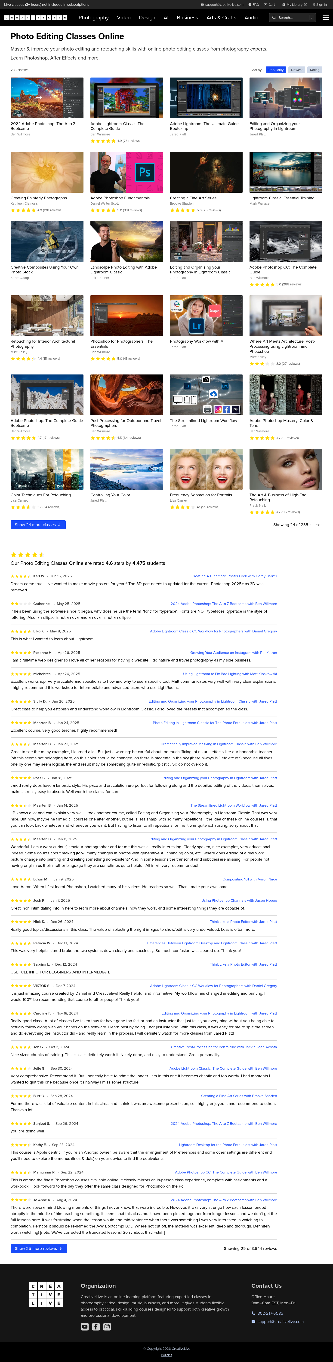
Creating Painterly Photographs (39, 198)
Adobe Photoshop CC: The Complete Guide (283, 269)
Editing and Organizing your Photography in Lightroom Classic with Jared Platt (213, 701)
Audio (251, 17)
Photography (94, 17)
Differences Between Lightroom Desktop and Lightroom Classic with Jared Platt (212, 943)
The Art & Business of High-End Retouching (278, 497)
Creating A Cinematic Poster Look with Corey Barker (234, 576)
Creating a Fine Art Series (193, 198)
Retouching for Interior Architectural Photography (43, 343)
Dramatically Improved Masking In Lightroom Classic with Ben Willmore (219, 744)
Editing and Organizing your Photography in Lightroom (275, 126)
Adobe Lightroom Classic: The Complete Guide (117, 126)
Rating (315, 69)
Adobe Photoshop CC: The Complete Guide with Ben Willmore (226, 1172)
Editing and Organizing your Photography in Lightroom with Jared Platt (219, 778)
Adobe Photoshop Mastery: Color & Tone (281, 423)
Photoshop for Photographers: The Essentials (121, 343)
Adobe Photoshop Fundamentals (120, 198)
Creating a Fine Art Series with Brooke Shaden (239, 1096)
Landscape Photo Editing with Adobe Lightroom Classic (123, 269)
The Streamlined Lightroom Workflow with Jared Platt (234, 805)
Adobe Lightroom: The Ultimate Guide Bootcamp (204, 126)
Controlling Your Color (110, 495)
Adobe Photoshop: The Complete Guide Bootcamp (47, 423)
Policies (166, 1355)
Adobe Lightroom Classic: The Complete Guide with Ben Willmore (223, 1068)
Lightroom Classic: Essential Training (282, 198)
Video (124, 17)
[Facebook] (96, 1327)
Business (187, 17)
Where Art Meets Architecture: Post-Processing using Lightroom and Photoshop (282, 346)
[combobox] (292, 17)
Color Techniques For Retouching (41, 495)
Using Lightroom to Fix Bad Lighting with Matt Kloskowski (230, 674)
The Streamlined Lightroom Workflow (203, 420)
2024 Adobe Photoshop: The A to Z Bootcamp (43, 126)
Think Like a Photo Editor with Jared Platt (243, 921)
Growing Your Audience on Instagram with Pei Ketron (233, 652)
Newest (296, 69)
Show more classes (38, 524)
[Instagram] (107, 1327)
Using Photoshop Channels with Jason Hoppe (239, 900)
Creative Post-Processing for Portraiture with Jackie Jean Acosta (224, 1047)
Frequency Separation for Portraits (201, 495)
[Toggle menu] (326, 17)
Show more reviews (39, 1248)
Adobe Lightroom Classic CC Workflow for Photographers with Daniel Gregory (213, 631)
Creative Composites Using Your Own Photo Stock (45, 269)
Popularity (276, 69)
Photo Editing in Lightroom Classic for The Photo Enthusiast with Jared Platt (215, 723)
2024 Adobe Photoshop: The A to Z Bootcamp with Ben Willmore (224, 604)
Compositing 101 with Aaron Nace (249, 879)
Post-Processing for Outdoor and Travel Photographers (125, 423)
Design (147, 17)
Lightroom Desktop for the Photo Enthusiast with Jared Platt (228, 1145)
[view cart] (270, 4)
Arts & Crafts (221, 17)
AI (166, 17)
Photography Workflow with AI (197, 341)
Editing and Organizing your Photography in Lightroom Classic (200, 269)
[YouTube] (85, 1327)
